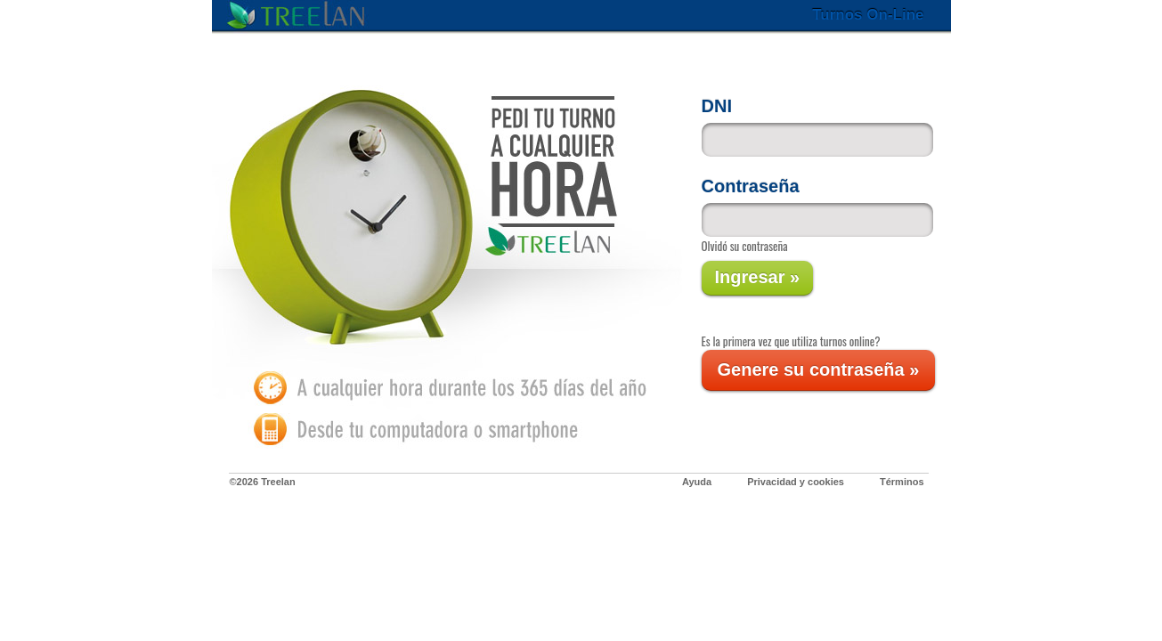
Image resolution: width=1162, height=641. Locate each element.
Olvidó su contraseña (745, 246)
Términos (902, 481)
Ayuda (696, 481)
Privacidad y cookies (795, 481)
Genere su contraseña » (819, 369)
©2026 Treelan (263, 481)
